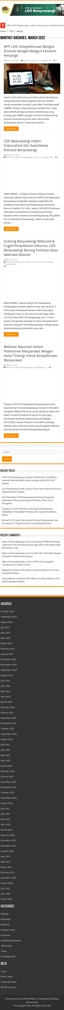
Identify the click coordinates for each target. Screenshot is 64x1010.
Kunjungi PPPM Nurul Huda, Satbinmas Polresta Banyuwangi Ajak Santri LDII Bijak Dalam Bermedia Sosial (31, 544)
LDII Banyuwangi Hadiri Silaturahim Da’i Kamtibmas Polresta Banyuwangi (26, 145)
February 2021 (8, 872)
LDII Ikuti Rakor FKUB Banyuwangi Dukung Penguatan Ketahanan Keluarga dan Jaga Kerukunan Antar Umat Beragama (28, 500)
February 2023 (8, 771)
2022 (11, 31)
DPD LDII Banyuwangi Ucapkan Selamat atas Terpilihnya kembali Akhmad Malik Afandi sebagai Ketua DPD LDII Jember (29, 480)
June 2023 (5, 750)
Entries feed (6, 976)
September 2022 (9, 798)
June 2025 (5, 632)
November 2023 (8, 723)
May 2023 (5, 755)
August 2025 (7, 622)
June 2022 (5, 814)
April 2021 (6, 862)
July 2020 (5, 888)
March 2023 (6, 766)
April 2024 (6, 696)
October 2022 (7, 792)
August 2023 (7, 739)
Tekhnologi (6, 946)
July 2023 (5, 744)
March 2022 (6, 830)
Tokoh (34, 60)
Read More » (11, 128)
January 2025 (7, 654)
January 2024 (7, 712)
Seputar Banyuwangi (24, 157)
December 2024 (8, 659)
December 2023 (8, 718)
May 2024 (5, 691)
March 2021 (6, 867)
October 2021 (7, 851)
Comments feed (8, 982)
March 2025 (6, 643)
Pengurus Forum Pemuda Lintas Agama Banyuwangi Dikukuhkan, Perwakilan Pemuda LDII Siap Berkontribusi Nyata (29, 511)
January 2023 (7, 776)
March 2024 (6, 702)
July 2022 (5, 808)
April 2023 (6, 760)
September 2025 (9, 616)
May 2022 (5, 819)
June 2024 (5, 686)
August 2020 (7, 883)
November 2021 (8, 846)
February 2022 (8, 835)
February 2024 (8, 707)
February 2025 (8, 648)
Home (3, 31)
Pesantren (29, 262)
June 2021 (5, 856)
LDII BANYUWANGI (27, 998)
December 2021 (8, 840)
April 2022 (6, 824)
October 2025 (7, 611)
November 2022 (8, 787)
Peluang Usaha (8, 930)
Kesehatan (10, 262)
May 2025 (5, 638)
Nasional (27, 60)
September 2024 (9, 670)
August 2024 (7, 675)
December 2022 (8, 782)
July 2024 (5, 680)
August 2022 (7, 803)
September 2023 (9, 734)
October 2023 (7, 728)
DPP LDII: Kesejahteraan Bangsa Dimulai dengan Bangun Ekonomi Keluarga (30, 51)
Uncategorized (44, 60)
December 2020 (8, 877)
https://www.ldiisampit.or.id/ (16, 541)
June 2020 (5, 893)
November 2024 (8, 664)
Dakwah (5, 914)
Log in (4, 971)
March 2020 (6, 899)
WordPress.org (8, 987)
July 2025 (5, 627)
